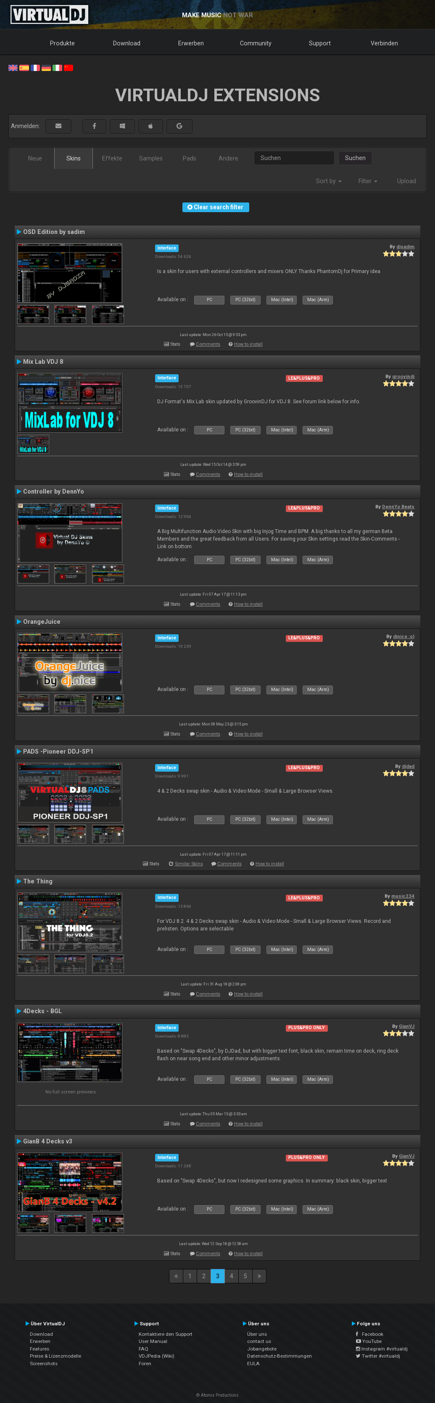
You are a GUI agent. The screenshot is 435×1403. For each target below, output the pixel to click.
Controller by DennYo (53, 491)
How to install (248, 344)
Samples (151, 158)
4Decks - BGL (42, 1011)
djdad (408, 766)
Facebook (369, 1334)
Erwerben (191, 43)
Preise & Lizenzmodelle (55, 1356)
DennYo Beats (398, 507)
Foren (145, 1363)
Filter (368, 181)
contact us (259, 1341)
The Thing (38, 881)
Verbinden (384, 43)
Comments (208, 344)
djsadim (405, 247)
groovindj (403, 376)
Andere (228, 158)
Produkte (62, 43)
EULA (253, 1363)
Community (256, 43)
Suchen (355, 158)
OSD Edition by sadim (54, 232)
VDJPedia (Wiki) (156, 1356)
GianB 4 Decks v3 (47, 1141)
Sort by (329, 181)
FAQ (143, 1349)
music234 (402, 896)
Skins (73, 158)
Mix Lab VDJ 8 (43, 361)
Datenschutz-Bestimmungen (279, 1356)
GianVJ (406, 1026)
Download (126, 43)
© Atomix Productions (217, 1395)
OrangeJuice (42, 621)
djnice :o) (403, 636)
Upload (406, 181)
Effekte (112, 158)
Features (39, 1349)
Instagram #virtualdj (382, 1349)
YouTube (369, 1341)
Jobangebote (262, 1349)
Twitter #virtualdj (378, 1356)
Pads (189, 158)
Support (320, 43)
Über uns (257, 1334)
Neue (35, 158)
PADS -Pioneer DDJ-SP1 (58, 751)
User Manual (153, 1341)
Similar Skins (189, 864)
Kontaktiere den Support (165, 1334)
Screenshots (44, 1363)
